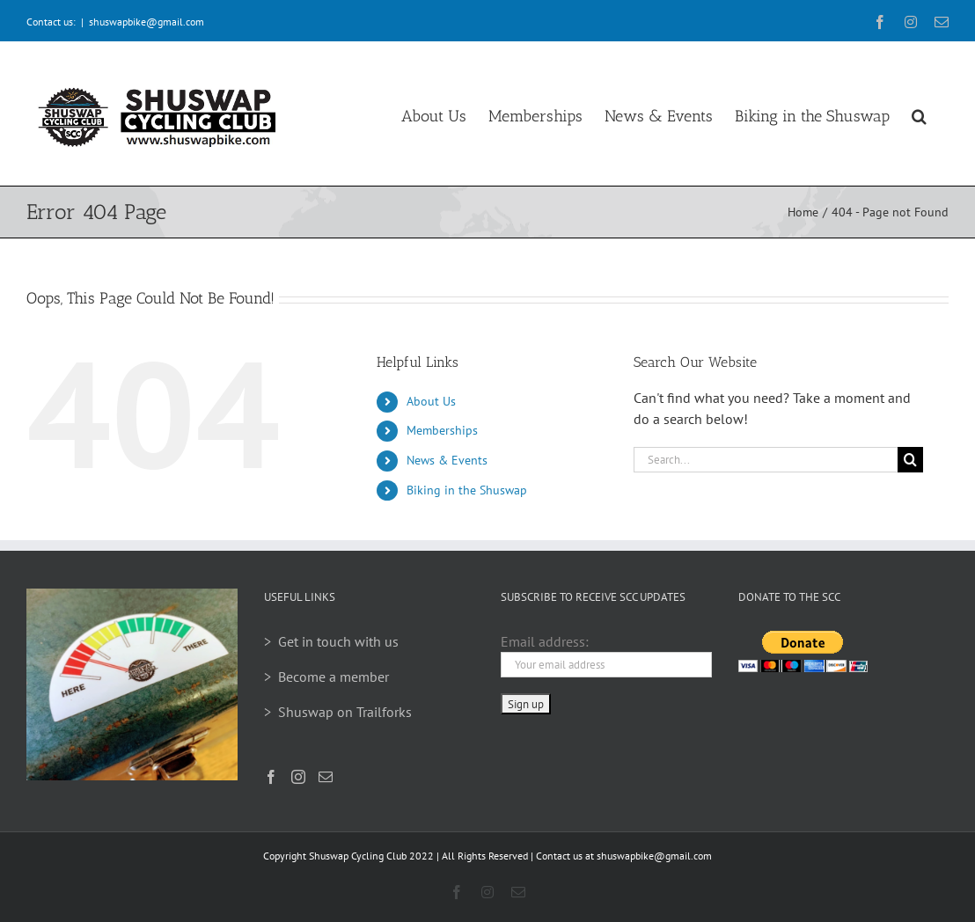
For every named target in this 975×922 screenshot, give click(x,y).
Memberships (442, 430)
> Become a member (326, 676)
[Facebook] (271, 777)
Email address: (545, 641)
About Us (431, 401)
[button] (919, 113)
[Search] (910, 459)
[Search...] (766, 459)
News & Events (447, 460)
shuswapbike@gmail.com (146, 21)
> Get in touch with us (331, 641)
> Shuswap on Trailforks (338, 712)
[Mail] (326, 777)
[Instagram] (298, 777)
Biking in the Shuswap (467, 490)
